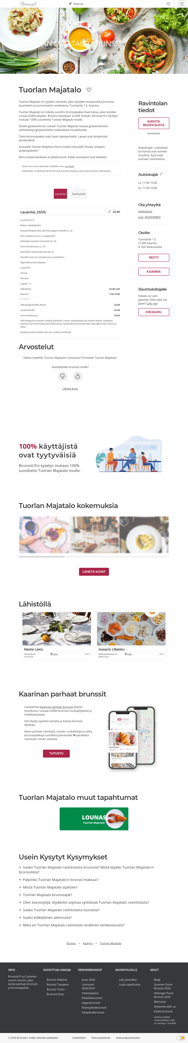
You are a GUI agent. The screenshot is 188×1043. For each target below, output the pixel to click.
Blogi (157, 980)
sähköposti (145, 211)
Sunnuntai (78, 194)
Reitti (154, 257)
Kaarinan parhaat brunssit (56, 707)
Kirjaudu (154, 312)
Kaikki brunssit (163, 1011)
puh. (149, 217)
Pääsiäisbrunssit (92, 998)
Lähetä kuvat (94, 571)
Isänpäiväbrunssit (93, 1012)
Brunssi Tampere (58, 984)
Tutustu (56, 753)
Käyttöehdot (79, 1037)
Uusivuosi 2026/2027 (88, 986)
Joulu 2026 (88, 980)
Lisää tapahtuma (129, 984)
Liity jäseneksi (128, 980)
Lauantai (60, 194)
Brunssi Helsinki (57, 980)
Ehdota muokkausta (154, 123)
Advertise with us (165, 1006)
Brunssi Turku (55, 989)
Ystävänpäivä (90, 993)
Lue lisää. (69, 166)
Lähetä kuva (70, 389)
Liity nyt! (152, 303)
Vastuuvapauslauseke (128, 1037)
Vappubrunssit (91, 1003)
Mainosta (160, 1002)
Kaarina (154, 271)
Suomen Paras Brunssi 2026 (163, 986)
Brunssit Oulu (55, 994)
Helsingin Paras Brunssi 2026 (164, 995)
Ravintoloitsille (153, 133)
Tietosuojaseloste (100, 1037)
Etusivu (71, 943)
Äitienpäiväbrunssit (94, 1007)
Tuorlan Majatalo (110, 943)
